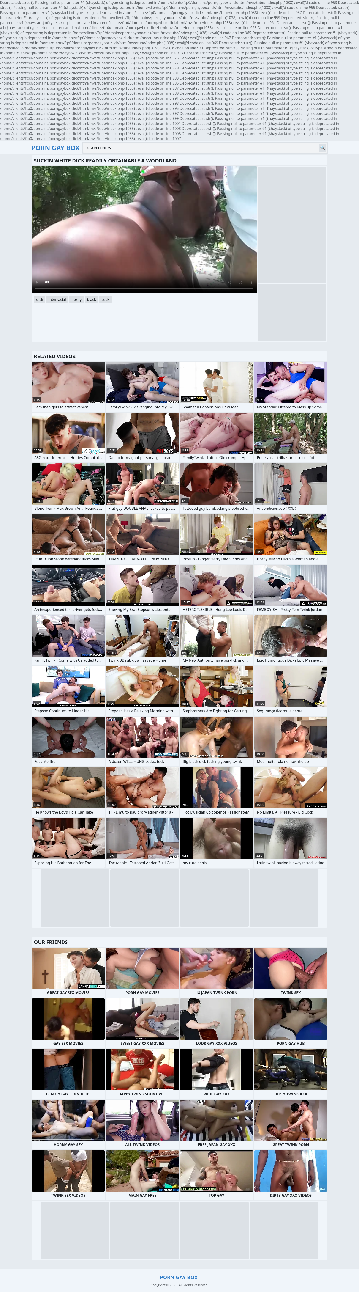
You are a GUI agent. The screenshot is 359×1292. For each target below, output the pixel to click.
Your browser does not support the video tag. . (144, 229)
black (91, 299)
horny (76, 299)
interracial (57, 299)
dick (39, 299)
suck (105, 299)
